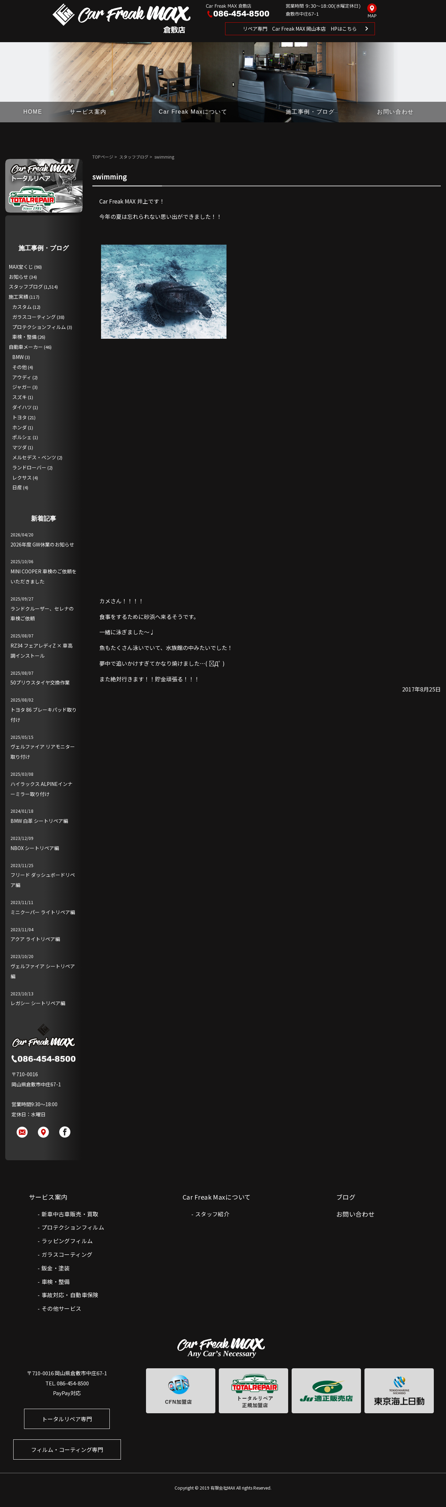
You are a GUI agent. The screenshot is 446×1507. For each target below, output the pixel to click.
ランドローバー (29, 467)
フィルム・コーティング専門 (67, 1449)
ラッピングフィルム (67, 1241)
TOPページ (102, 157)
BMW (18, 356)
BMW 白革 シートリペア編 (39, 820)
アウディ (21, 377)
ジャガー (21, 386)
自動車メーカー (26, 346)
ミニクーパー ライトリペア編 (42, 912)
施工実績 (18, 296)
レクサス (22, 477)
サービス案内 (88, 112)
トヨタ (19, 417)
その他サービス (61, 1308)
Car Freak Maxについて (193, 112)
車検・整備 (24, 336)
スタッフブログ (133, 157)
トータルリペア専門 (67, 1419)
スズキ (19, 396)
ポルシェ (22, 437)
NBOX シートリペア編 (34, 847)
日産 (17, 487)
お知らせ (18, 276)
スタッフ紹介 (212, 1214)
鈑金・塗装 (55, 1268)
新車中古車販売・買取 (70, 1214)
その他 (19, 367)
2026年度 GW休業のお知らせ (42, 544)
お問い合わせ (395, 112)
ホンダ (19, 427)
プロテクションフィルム (39, 326)
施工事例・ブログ (310, 112)
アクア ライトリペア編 (35, 938)
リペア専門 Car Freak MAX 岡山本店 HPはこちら (300, 28)
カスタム (22, 306)
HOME (32, 112)
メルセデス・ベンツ (34, 457)
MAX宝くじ (21, 266)
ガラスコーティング (34, 316)
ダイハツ (22, 407)
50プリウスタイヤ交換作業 (40, 682)
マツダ (19, 447)
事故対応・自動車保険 (70, 1295)
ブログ (345, 1196)
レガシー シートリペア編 (37, 1003)
